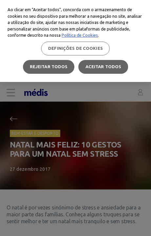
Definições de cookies (75, 48)
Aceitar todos (103, 66)
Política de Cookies (80, 35)
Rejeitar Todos (49, 66)
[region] (75, 41)
